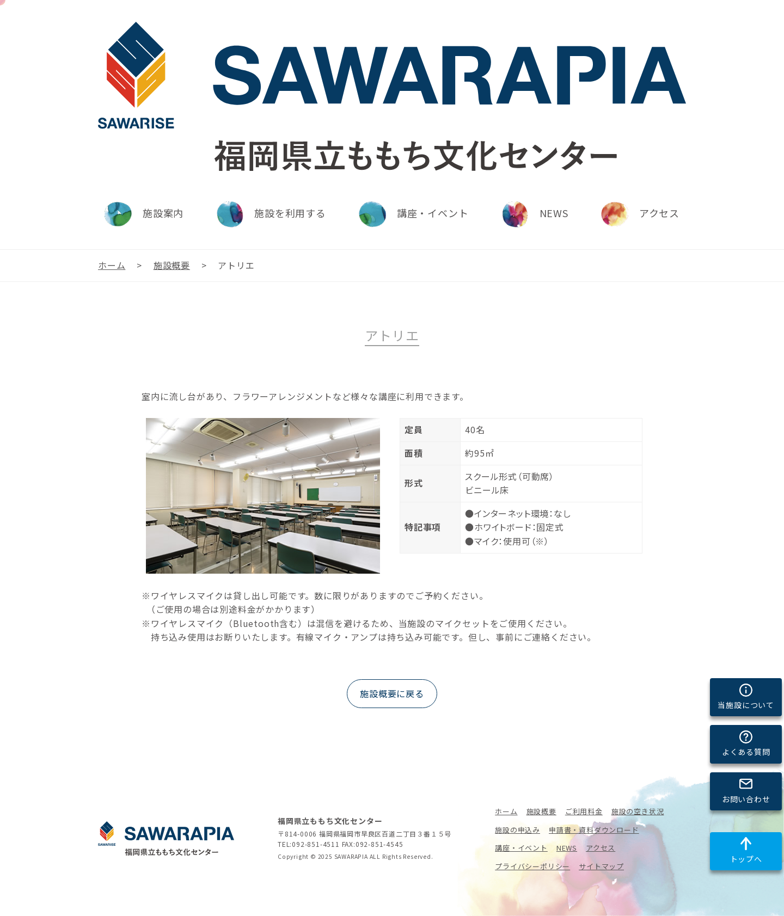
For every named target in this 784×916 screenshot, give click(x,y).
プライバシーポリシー (532, 866)
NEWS (566, 848)
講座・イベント (521, 848)
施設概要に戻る (392, 693)
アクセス (600, 848)
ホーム (506, 811)
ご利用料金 (584, 811)
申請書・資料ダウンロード (594, 830)
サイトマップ (601, 866)
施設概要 (541, 811)
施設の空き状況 (637, 811)
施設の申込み (517, 830)
